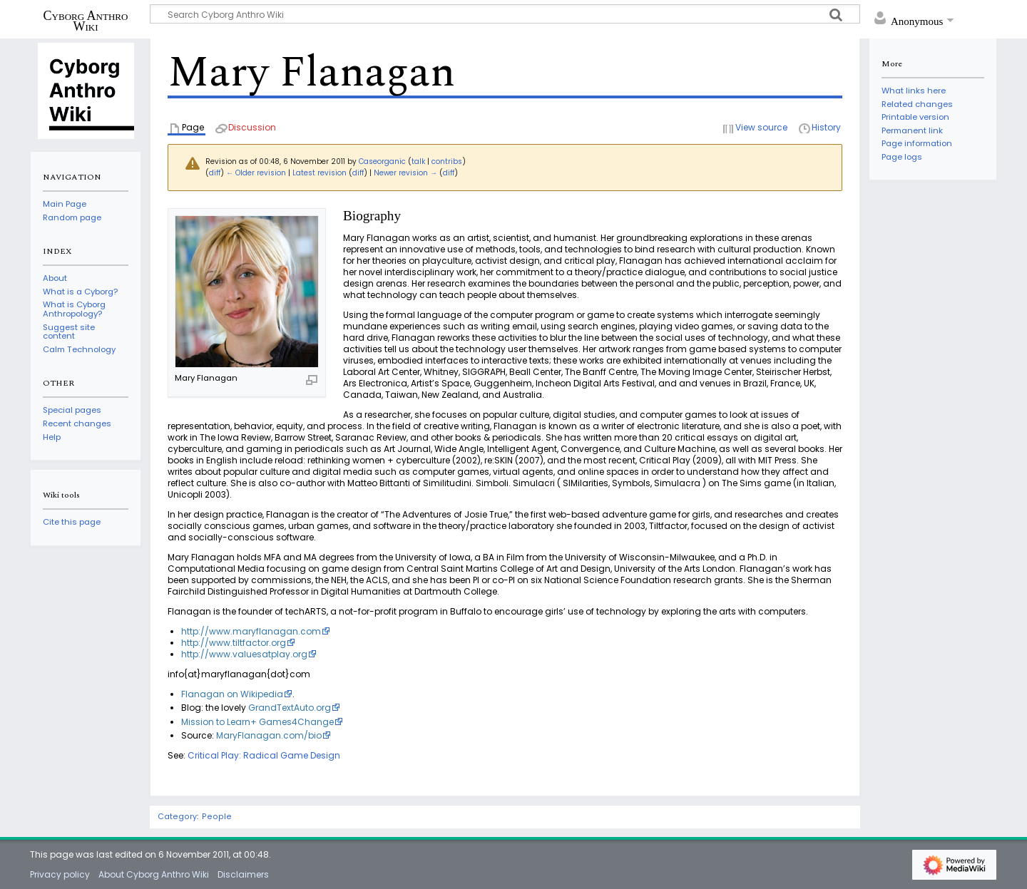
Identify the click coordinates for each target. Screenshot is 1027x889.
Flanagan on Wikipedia (232, 694)
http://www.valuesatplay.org (244, 654)
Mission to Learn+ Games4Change (257, 722)
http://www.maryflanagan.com (251, 631)
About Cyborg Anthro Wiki (153, 874)
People (217, 816)
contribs (446, 161)
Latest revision (319, 173)
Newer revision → (405, 173)
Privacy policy (60, 874)
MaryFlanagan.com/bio (269, 735)
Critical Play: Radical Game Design (264, 755)
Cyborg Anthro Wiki (86, 21)
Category (177, 816)
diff (214, 173)
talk (418, 161)
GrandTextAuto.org (289, 708)
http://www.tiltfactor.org (233, 643)
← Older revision (256, 173)
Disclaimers (243, 874)
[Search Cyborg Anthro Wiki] (504, 14)
